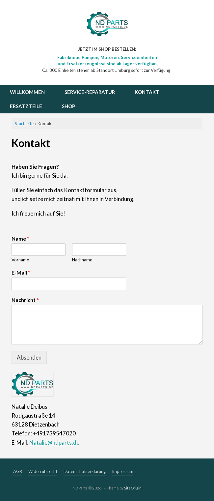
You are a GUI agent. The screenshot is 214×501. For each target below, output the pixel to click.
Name (20, 238)
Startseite (24, 123)
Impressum (122, 471)
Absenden (29, 357)
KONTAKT (147, 92)
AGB (17, 471)
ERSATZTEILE (26, 106)
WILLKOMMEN (27, 92)
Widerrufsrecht (42, 471)
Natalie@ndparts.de (54, 442)
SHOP (68, 106)
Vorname (20, 259)
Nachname (82, 259)
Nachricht (25, 300)
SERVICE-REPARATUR (90, 92)
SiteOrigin (133, 488)
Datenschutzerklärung (85, 471)
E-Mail (21, 272)
